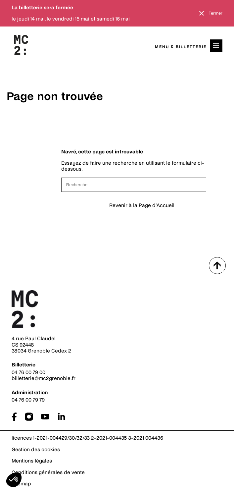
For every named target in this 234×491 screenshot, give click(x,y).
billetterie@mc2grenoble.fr (43, 378)
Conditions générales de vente (48, 472)
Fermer (215, 13)
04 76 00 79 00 (28, 372)
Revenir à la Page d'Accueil (141, 205)
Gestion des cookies (36, 449)
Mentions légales (32, 461)
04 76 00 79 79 (28, 400)
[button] (14, 480)
